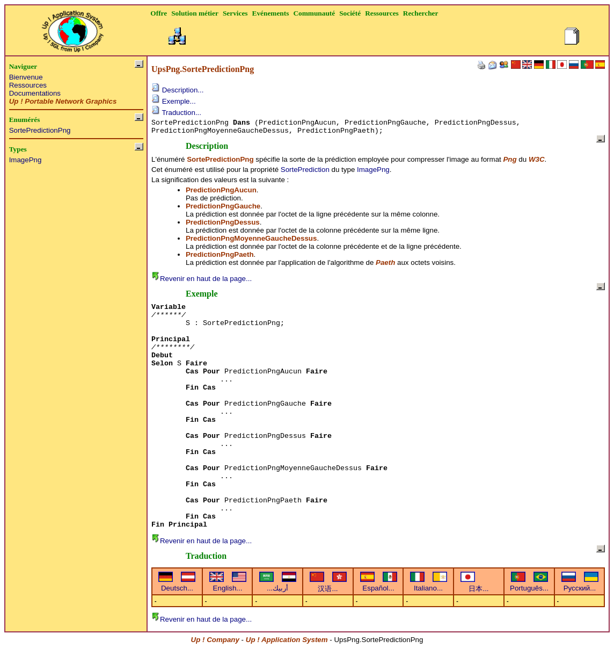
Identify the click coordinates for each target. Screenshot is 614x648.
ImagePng (25, 160)
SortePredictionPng (40, 130)
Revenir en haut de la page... (201, 279)
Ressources (28, 85)
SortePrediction (305, 169)
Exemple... (173, 101)
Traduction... (176, 113)
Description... (177, 90)
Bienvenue (26, 77)
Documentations (35, 93)
